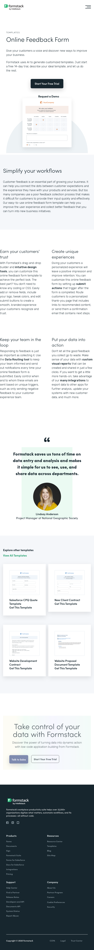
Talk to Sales (19, 763)
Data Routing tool (17, 359)
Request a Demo (48, 96)
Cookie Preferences (56, 902)
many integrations (72, 380)
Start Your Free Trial (47, 83)
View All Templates (15, 555)
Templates (13, 32)
